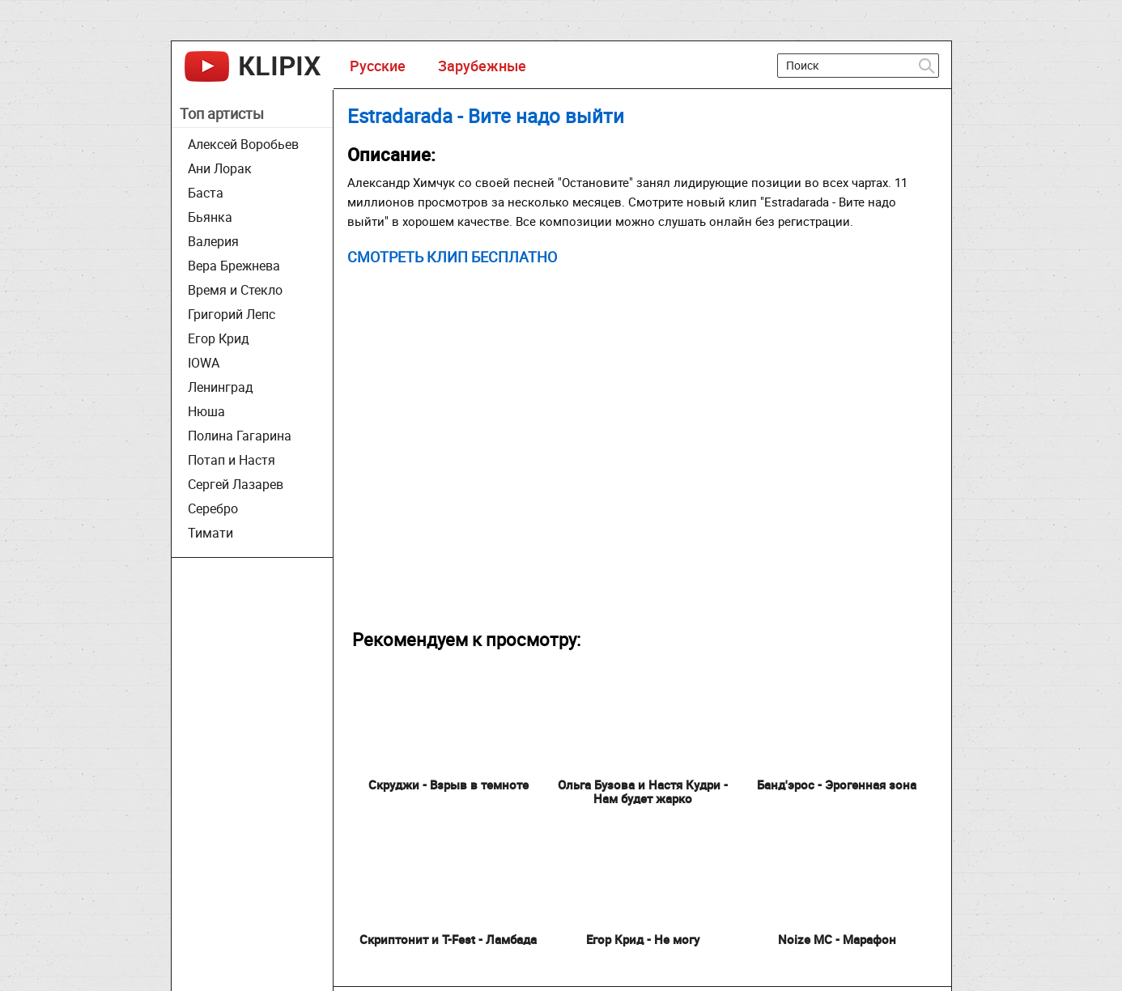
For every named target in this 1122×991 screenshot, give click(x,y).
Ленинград (220, 387)
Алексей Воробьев (243, 144)
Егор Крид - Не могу (642, 939)
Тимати (210, 533)
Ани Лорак (220, 168)
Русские (378, 65)
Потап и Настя (231, 460)
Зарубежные (482, 65)
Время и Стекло (235, 290)
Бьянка (210, 217)
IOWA (203, 363)
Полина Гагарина (239, 435)
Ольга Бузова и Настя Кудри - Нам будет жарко (643, 791)
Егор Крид (218, 338)
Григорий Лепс (231, 314)
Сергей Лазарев (235, 484)
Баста (205, 193)
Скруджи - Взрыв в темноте (448, 784)
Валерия (213, 241)
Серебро (213, 508)
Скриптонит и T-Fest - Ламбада (448, 939)
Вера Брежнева (234, 265)
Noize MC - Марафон (837, 939)
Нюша (206, 411)
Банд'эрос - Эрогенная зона (836, 784)
